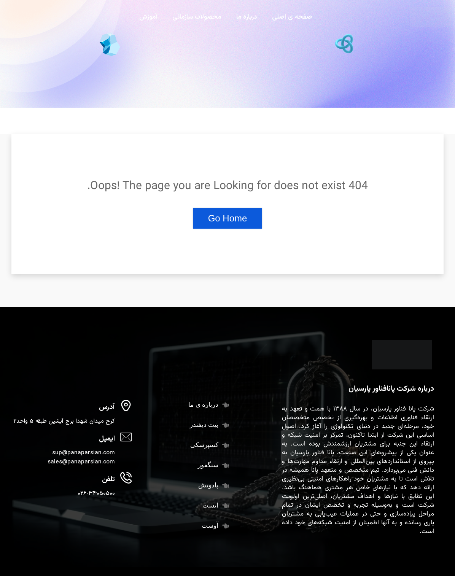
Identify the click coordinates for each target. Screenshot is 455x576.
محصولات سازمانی (196, 17)
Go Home (227, 218)
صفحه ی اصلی (292, 17)
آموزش (148, 17)
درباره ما (246, 17)
